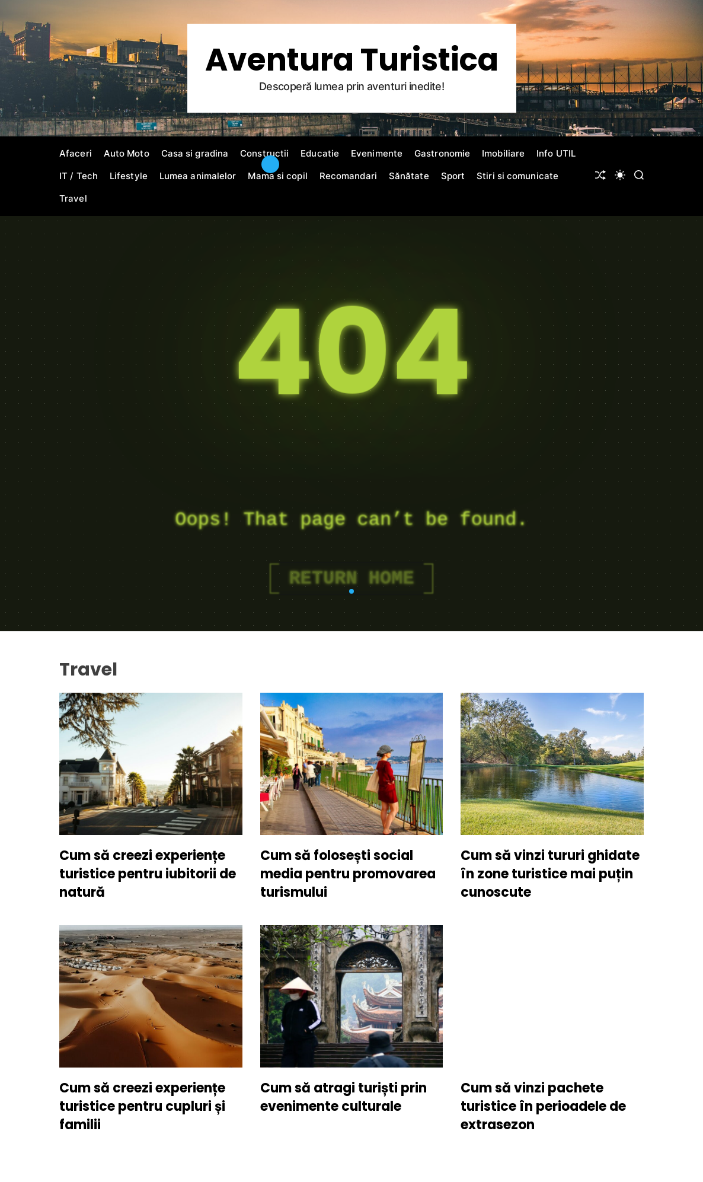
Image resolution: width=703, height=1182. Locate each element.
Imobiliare (503, 153)
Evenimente (376, 153)
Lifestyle (129, 175)
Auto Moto (126, 153)
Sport (453, 175)
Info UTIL (556, 153)
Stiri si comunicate (517, 175)
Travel (73, 198)
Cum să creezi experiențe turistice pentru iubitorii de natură (147, 873)
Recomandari (348, 175)
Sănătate (409, 175)
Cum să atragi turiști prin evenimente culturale (343, 1097)
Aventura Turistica (352, 59)
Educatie (320, 153)
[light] (620, 175)
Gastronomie (442, 153)
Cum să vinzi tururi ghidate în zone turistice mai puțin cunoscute (550, 873)
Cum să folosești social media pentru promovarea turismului (348, 873)
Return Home (351, 578)
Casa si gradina (195, 153)
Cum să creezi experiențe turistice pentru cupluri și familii (142, 1106)
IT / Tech (78, 175)
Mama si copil (277, 175)
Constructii (264, 153)
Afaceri (75, 153)
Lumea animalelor (198, 175)
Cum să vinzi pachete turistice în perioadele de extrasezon (543, 1106)
